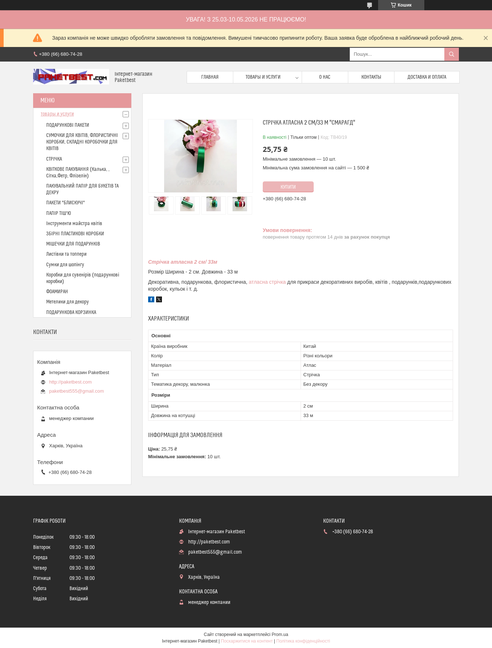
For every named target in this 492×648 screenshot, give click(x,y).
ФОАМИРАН (57, 292)
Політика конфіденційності (303, 641)
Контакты (371, 77)
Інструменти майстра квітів (74, 224)
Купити (288, 187)
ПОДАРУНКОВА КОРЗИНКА (71, 312)
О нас (324, 77)
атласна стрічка (267, 282)
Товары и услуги (263, 77)
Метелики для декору (67, 302)
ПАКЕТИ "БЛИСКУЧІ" (65, 203)
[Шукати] (451, 54)
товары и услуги (57, 114)
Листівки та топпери (66, 254)
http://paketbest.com (70, 382)
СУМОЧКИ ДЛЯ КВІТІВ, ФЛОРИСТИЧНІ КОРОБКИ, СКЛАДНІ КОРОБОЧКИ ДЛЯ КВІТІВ (82, 142)
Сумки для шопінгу (65, 265)
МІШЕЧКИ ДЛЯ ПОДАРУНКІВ (73, 244)
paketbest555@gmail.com (76, 391)
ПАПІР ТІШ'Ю (58, 213)
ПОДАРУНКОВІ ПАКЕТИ (67, 125)
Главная (210, 77)
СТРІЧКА (54, 159)
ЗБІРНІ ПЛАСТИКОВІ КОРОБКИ (75, 234)
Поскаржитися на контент (247, 641)
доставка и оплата (427, 77)
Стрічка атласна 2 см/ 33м (182, 262)
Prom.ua (280, 634)
